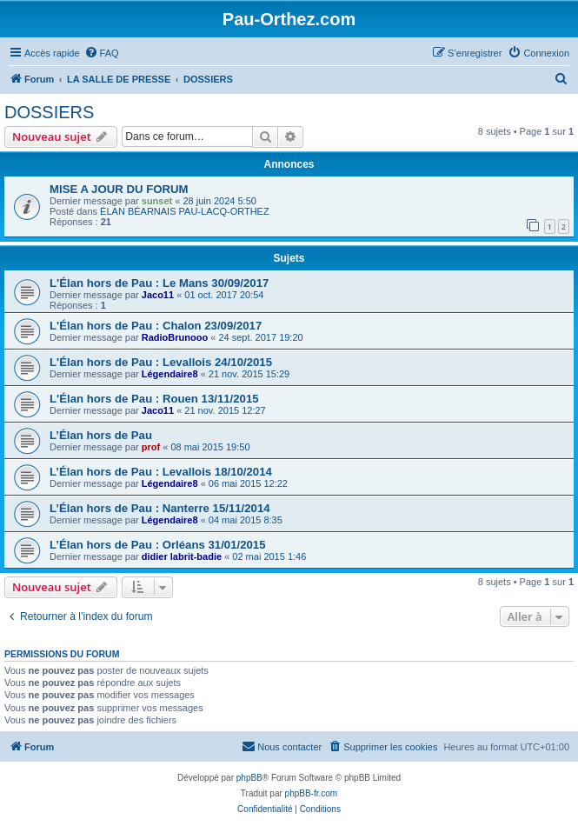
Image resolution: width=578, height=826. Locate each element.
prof (151, 447)
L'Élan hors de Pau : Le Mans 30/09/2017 (159, 283)
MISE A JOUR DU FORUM (119, 189)
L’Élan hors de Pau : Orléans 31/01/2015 (157, 544)
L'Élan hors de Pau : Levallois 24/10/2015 (161, 362)
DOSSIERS (49, 112)
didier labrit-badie (182, 556)
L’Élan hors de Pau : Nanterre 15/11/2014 (160, 508)
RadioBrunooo (175, 337)
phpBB (249, 778)
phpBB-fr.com (311, 793)
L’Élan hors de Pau (101, 435)
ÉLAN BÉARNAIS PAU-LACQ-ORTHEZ (184, 211)
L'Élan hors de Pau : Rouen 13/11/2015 (154, 398)
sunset (157, 201)
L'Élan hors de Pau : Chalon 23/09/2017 (156, 325)
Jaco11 (158, 295)
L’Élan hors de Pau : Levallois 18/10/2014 (161, 471)
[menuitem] (101, 53)
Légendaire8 (170, 374)
